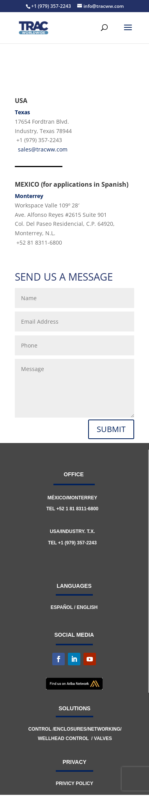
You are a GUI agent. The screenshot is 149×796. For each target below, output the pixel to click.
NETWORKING (104, 729)
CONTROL (40, 729)
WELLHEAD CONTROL (63, 738)
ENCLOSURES (70, 729)
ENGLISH (87, 607)
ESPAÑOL (62, 607)
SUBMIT (111, 429)
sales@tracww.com (42, 149)
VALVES (103, 738)
